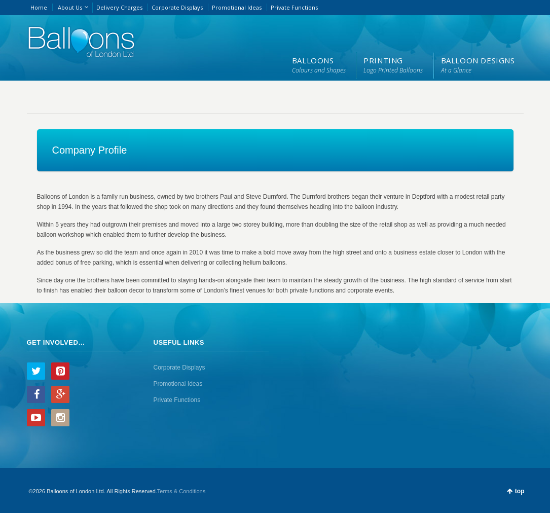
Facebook (36, 394)
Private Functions (294, 7)
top (520, 491)
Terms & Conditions (181, 491)
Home (38, 7)
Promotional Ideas (237, 7)
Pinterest (60, 371)
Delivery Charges (119, 7)
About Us (70, 7)
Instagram (60, 417)
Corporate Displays (177, 7)
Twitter (36, 371)
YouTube (36, 417)
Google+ (60, 394)
